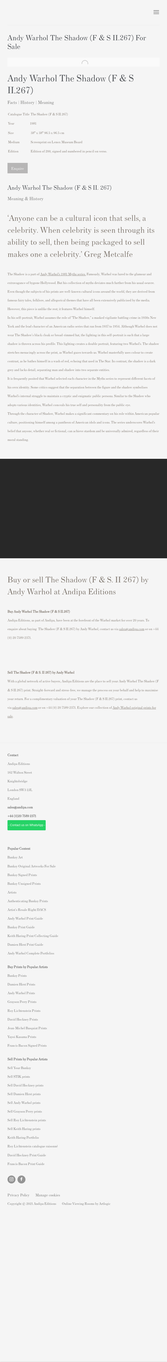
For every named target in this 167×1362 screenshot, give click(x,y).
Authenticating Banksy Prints (27, 901)
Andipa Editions (24, 12)
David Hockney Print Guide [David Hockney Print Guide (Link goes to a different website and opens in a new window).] (26, 1155)
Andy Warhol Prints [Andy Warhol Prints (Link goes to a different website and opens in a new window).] (21, 993)
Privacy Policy (18, 1194)
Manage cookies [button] (47, 1194)
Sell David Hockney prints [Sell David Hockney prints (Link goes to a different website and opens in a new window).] (25, 1085)
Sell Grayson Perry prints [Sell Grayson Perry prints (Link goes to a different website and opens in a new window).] (24, 1111)
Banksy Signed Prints (22, 875)
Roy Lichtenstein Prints (23, 1010)
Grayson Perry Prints (21, 1001)
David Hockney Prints (22, 1019)
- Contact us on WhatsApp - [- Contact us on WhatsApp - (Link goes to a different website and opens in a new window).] (26, 825)
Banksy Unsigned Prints (24, 883)
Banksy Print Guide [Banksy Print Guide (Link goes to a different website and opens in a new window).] (21, 927)
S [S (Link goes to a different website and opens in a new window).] (8, 1068)
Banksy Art (15, 857)
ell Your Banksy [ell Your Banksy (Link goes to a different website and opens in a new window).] (20, 1068)
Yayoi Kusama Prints (21, 1036)
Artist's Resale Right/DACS (26, 909)
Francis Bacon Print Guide (25, 1164)
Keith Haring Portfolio (23, 1137)
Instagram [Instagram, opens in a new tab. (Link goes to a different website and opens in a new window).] (11, 1179)
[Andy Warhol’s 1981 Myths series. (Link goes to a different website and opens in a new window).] (63, 274)
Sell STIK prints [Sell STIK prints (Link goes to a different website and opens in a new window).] (18, 1076)
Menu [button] (156, 12)
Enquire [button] (17, 168)
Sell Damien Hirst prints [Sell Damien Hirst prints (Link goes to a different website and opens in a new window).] (24, 1094)
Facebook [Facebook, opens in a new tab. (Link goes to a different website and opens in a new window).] (21, 1179)
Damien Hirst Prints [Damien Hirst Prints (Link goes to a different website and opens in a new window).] (21, 984)
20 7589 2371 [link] (27, 816)
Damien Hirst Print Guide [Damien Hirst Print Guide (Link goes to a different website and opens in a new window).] (25, 944)
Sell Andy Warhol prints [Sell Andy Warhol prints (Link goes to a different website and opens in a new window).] (23, 1102)
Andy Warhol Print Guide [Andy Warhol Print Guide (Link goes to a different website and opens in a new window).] (25, 918)
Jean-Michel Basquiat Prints (27, 1028)
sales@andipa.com (131, 629)
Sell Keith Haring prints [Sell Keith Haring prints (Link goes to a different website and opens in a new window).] (23, 1129)
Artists (11, 892)
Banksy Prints (17, 975)
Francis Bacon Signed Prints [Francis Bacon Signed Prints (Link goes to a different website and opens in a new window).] (27, 1045)
